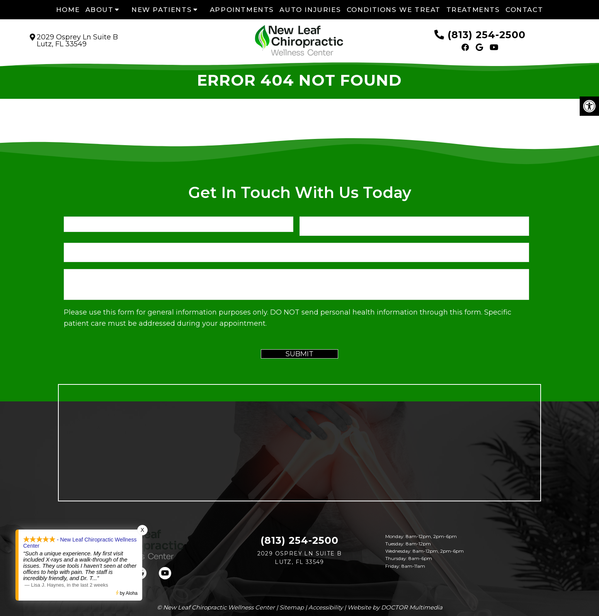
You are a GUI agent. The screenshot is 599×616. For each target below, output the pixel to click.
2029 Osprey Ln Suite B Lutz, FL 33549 (77, 40)
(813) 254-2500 (487, 35)
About (99, 10)
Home (68, 10)
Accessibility (325, 607)
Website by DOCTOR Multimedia (394, 607)
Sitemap (291, 607)
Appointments (242, 10)
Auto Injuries (310, 10)
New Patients (161, 10)
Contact (524, 10)
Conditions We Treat (394, 10)
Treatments (473, 10)
